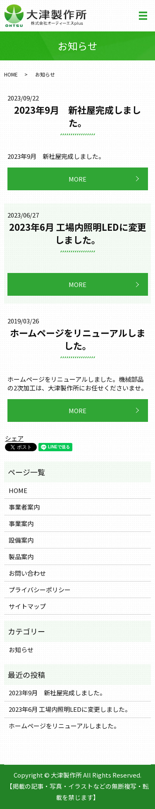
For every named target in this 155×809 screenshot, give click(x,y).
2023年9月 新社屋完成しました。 (77, 116)
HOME (11, 74)
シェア (14, 438)
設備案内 (21, 540)
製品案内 (21, 556)
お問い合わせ (27, 573)
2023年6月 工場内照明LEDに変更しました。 (77, 233)
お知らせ (21, 649)
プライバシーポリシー (40, 589)
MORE (77, 179)
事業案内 (21, 523)
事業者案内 (24, 507)
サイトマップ (27, 606)
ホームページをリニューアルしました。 (77, 339)
